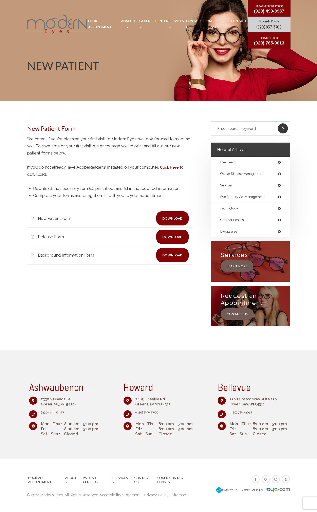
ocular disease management (245, 174)
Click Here (170, 167)
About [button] (131, 23)
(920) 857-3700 (269, 26)
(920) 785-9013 (243, 415)
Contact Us (194, 24)
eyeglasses (230, 234)
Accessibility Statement (120, 498)
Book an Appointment (107, 24)
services (227, 186)
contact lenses (233, 222)
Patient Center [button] (154, 23)
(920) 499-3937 (55, 415)
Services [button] (176, 23)
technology (230, 210)
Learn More (238, 269)
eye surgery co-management (245, 198)
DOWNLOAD (171, 218)
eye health (229, 162)
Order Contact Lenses (227, 24)
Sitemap (179, 498)
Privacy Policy (156, 498)
